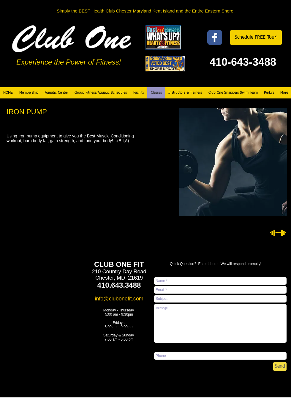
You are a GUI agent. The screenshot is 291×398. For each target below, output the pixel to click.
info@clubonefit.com (119, 299)
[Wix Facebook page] (214, 37)
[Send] (280, 366)
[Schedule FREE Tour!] (256, 37)
